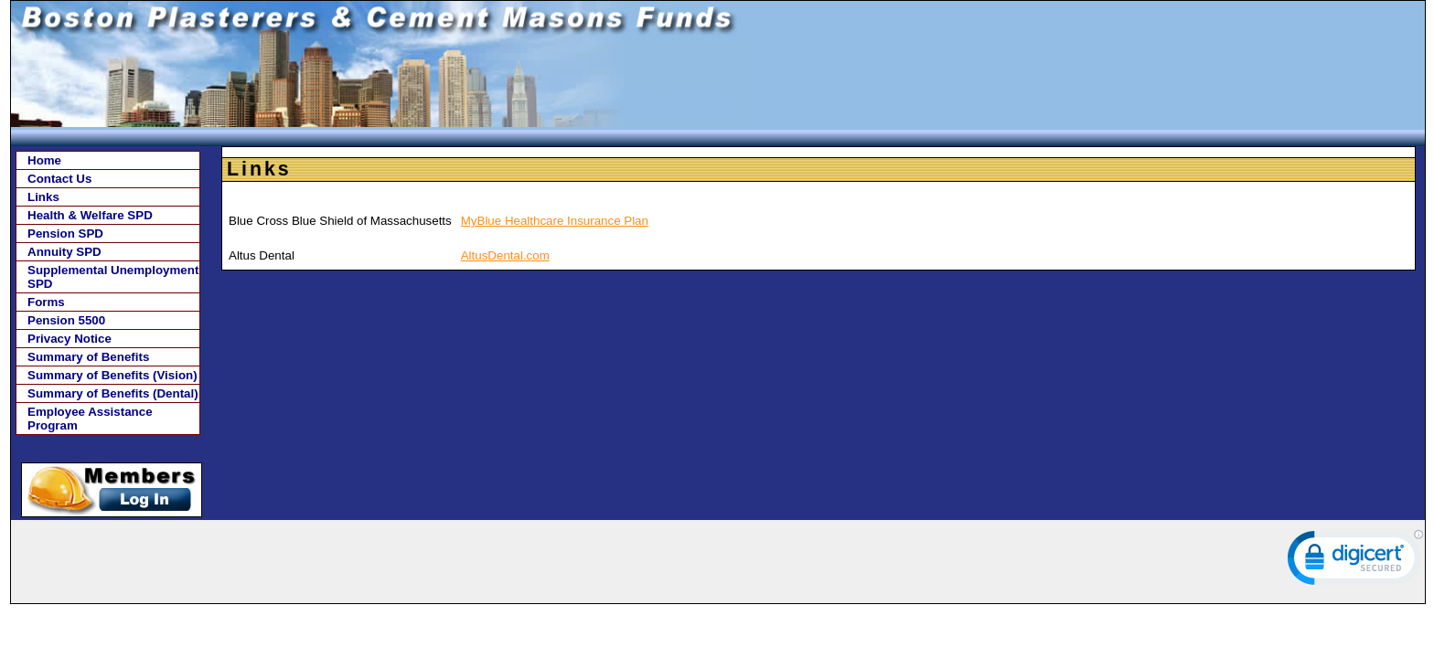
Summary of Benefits (88, 357)
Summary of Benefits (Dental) (112, 393)
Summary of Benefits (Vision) (112, 375)
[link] (1355, 561)
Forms (46, 302)
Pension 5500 (66, 320)
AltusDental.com (505, 255)
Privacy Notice (69, 338)
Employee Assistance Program (90, 418)
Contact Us (59, 179)
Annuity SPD (64, 252)
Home (44, 160)
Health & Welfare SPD (90, 215)
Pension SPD (65, 233)
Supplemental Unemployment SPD (112, 277)
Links (43, 197)
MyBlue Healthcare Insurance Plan (554, 221)
